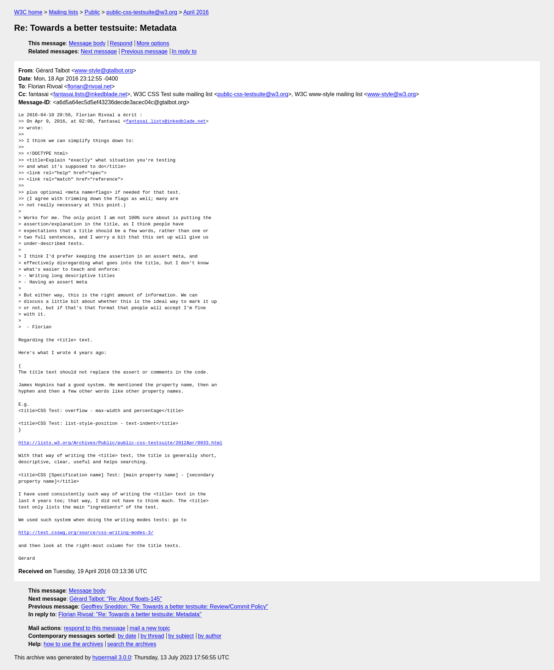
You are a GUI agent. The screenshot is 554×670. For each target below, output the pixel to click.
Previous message (144, 51)
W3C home (28, 12)
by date (127, 636)
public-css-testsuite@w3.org (141, 12)
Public (92, 12)
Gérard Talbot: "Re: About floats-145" (116, 599)
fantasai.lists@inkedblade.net (90, 94)
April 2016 (196, 12)
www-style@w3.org (391, 94)
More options (153, 43)
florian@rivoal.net (89, 86)
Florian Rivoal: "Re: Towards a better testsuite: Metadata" (129, 614)
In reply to (184, 51)
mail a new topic (150, 628)
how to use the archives (73, 644)
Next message (99, 51)
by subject (181, 636)
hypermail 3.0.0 (111, 657)
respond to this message (94, 628)
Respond (121, 43)
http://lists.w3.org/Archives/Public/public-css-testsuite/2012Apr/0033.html (120, 443)
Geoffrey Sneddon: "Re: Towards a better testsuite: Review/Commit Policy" (174, 607)
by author (210, 636)
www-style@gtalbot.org (104, 70)
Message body (87, 43)
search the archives (132, 644)
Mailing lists (63, 12)
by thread (152, 636)
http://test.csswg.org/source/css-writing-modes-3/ (85, 533)
